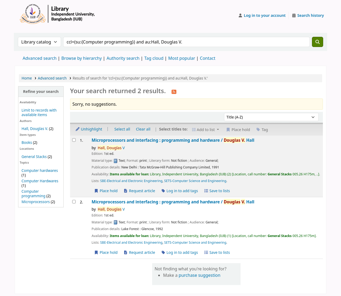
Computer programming (33, 193)
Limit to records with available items (39, 112)
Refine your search (41, 91)
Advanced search (39, 58)
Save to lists (217, 190)
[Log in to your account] (262, 15)
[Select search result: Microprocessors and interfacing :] (74, 140)
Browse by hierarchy (81, 58)
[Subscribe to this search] (174, 91)
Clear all (143, 129)
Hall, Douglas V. (35, 128)
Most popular (181, 58)
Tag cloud (154, 58)
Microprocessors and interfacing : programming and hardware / (173, 140)
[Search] (317, 42)
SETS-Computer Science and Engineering (195, 181)
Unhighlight (88, 129)
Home (27, 78)
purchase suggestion (200, 275)
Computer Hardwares (40, 180)
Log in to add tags (179, 190)
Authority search (123, 58)
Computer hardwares (40, 170)
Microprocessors (36, 201)
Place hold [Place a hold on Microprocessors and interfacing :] (106, 190)
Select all (122, 129)
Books (27, 142)
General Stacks (34, 156)
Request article (139, 190)
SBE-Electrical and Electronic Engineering (131, 181)
